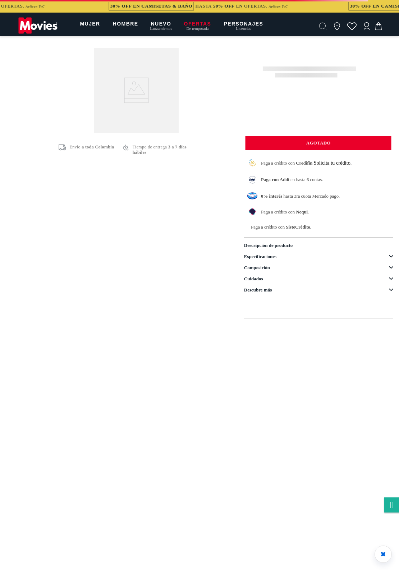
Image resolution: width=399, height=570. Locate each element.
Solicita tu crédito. (333, 163)
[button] (323, 26)
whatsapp (391, 505)
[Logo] (38, 33)
